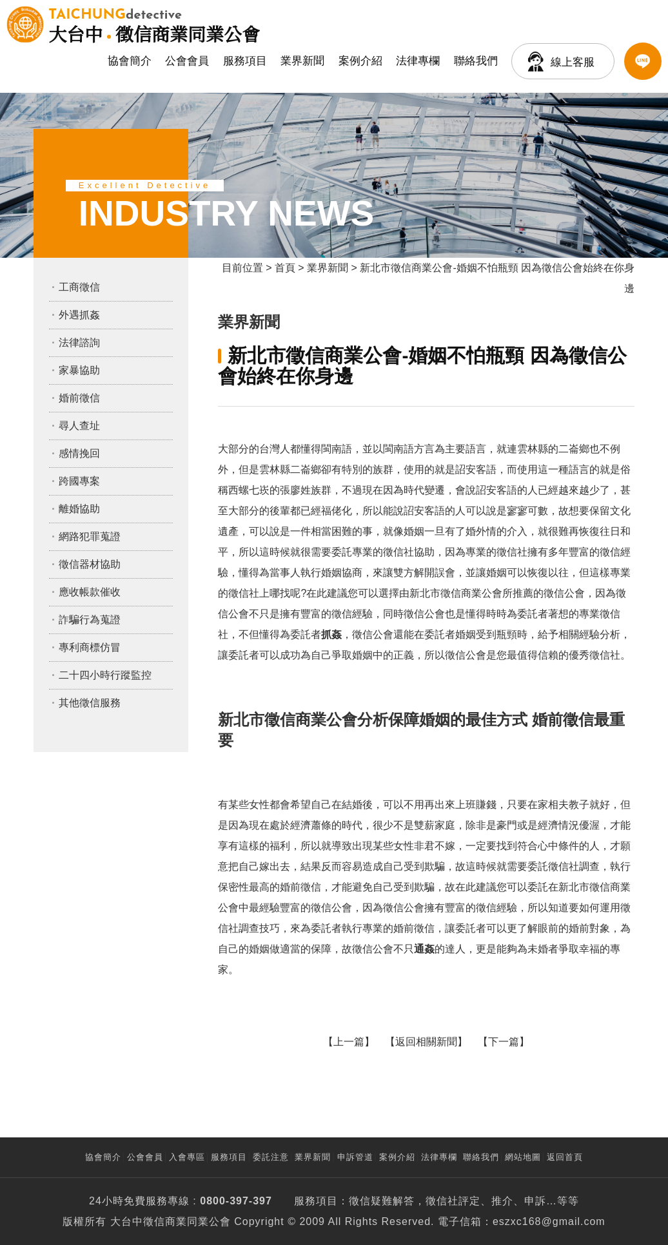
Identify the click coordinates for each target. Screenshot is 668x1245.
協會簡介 (130, 61)
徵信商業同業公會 (154, 24)
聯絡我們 (476, 61)
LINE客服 (643, 61)
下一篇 (503, 1041)
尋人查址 (79, 425)
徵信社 (442, 1200)
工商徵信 (79, 287)
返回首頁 (565, 1157)
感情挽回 (79, 453)
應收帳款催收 (90, 591)
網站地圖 (523, 1157)
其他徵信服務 (90, 702)
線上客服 (572, 62)
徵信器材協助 (90, 564)
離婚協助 (79, 508)
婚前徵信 (79, 397)
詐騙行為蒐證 (90, 619)
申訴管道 (355, 1157)
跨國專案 (79, 481)
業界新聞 (302, 61)
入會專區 (187, 1157)
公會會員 (187, 61)
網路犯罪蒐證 (90, 536)
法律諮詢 (79, 342)
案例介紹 (360, 61)
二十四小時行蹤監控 (105, 675)
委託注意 (271, 1157)
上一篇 (348, 1041)
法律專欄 (418, 61)
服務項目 (245, 61)
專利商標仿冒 (90, 647)
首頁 (285, 267)
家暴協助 (79, 370)
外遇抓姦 (79, 314)
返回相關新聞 (426, 1041)
